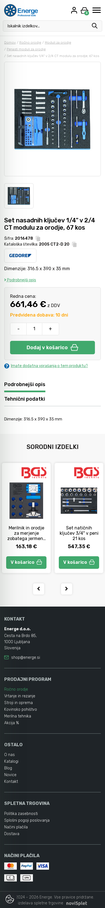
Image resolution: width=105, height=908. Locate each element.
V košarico (26, 562)
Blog (8, 768)
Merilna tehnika (17, 716)
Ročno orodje (30, 42)
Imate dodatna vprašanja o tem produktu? (46, 366)
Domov (10, 42)
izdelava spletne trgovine (40, 903)
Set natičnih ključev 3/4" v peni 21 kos (79, 533)
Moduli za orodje (58, 42)
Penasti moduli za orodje (26, 49)
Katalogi (11, 761)
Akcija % (11, 723)
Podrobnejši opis (20, 280)
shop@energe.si (25, 657)
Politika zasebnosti (21, 813)
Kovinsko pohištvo (20, 709)
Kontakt (11, 781)
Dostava (11, 833)
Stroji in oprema (18, 702)
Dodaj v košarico (52, 347)
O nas (9, 754)
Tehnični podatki (24, 399)
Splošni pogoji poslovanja (27, 820)
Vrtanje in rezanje (19, 696)
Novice (10, 774)
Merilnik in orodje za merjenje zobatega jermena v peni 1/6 (26, 535)
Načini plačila (16, 827)
